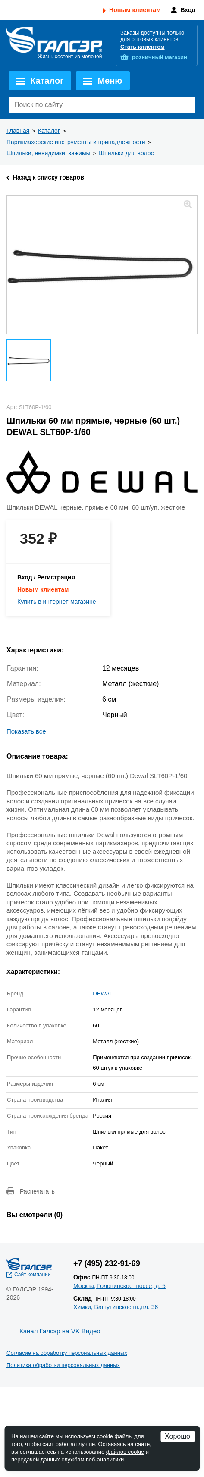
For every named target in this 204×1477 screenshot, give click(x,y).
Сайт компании (32, 1275)
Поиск (186, 105)
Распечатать (37, 1191)
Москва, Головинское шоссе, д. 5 (119, 1285)
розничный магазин (159, 57)
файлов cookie (125, 1452)
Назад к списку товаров (48, 177)
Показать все (26, 731)
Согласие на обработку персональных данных (66, 1353)
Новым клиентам (134, 9)
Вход (187, 9)
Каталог (46, 80)
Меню (109, 80)
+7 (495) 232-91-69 (106, 1263)
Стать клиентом (142, 47)
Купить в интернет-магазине (56, 601)
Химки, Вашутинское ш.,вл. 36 (115, 1307)
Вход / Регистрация (46, 577)
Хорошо (177, 1436)
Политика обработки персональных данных (63, 1365)
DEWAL (103, 993)
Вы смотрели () (34, 1215)
